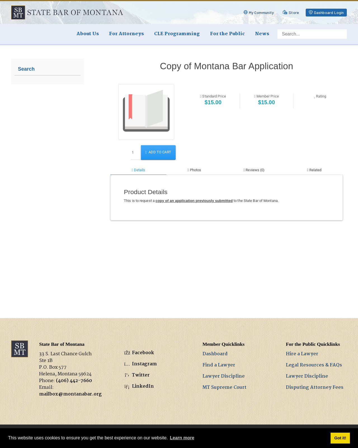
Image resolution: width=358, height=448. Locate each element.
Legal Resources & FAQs (314, 365)
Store (294, 12)
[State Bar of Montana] (67, 12)
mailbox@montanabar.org (70, 394)
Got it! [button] (340, 438)
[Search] (312, 34)
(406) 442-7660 (74, 381)
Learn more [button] (182, 437)
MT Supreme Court (224, 387)
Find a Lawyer (218, 365)
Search (26, 69)
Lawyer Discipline (223, 376)
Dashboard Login (329, 12)
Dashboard (215, 354)
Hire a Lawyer (302, 354)
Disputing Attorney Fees (314, 387)
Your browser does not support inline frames (226, 165)
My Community (261, 12)
